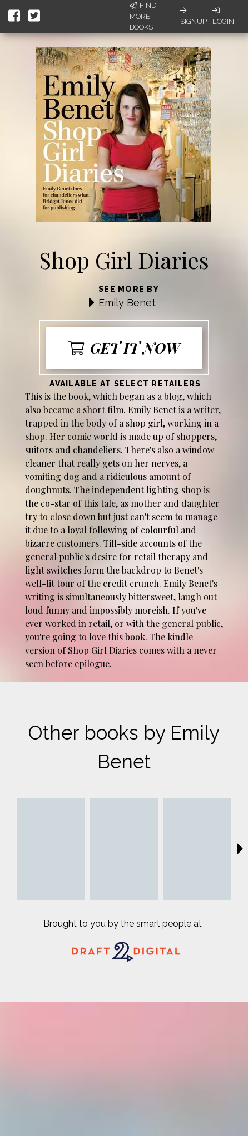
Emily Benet (127, 303)
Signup (193, 16)
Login (223, 16)
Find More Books (143, 16)
